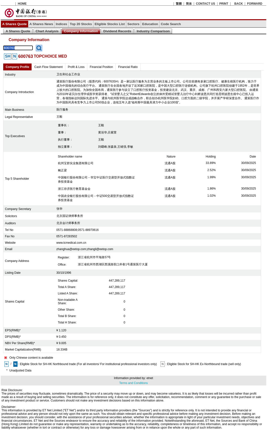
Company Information (81, 31)
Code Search (171, 24)
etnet (149, 378)
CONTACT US (205, 3)
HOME (22, 3)
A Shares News (41, 24)
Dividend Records (117, 31)
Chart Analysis (47, 31)
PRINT (223, 3)
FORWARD (254, 3)
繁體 (179, 3)
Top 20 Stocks (81, 24)
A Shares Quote (14, 24)
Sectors (133, 24)
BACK (238, 3)
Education (150, 24)
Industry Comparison (153, 31)
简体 (189, 3)
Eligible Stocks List (110, 24)
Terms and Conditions (133, 383)
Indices (61, 24)
